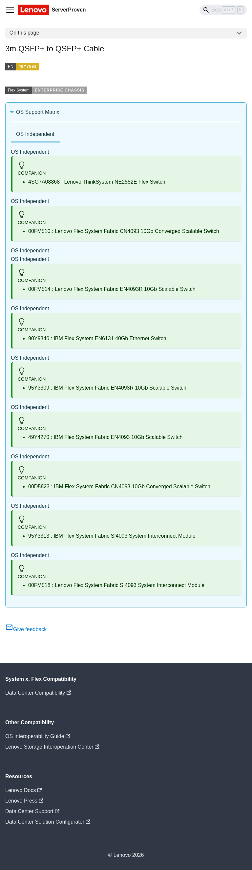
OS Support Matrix (37, 112)
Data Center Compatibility (38, 693)
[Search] (223, 10)
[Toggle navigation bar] (10, 10)
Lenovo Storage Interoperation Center (52, 747)
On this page (24, 33)
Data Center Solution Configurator (47, 822)
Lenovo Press (24, 801)
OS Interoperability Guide (37, 736)
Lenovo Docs (23, 790)
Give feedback (26, 629)
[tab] (35, 134)
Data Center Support (32, 811)
